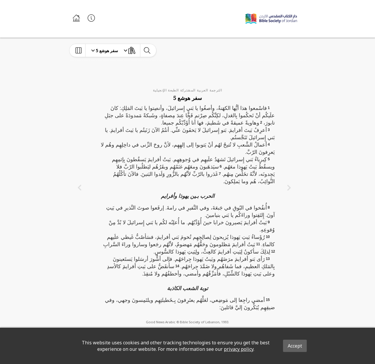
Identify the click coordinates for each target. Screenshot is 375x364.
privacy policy (238, 349)
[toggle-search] (147, 50)
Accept (295, 346)
